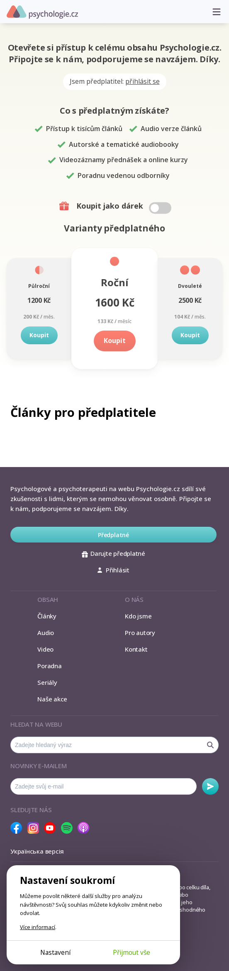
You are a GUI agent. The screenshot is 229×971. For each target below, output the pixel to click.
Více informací (37, 927)
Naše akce (52, 699)
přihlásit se (142, 81)
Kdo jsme (138, 616)
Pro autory (140, 632)
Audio (45, 632)
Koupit (39, 335)
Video (45, 649)
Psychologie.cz (42, 12)
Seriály (47, 682)
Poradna (49, 666)
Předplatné (113, 535)
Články (46, 616)
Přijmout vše (131, 952)
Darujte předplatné (113, 553)
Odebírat (210, 786)
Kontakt (136, 649)
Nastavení (55, 952)
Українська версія (37, 851)
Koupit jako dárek (116, 206)
